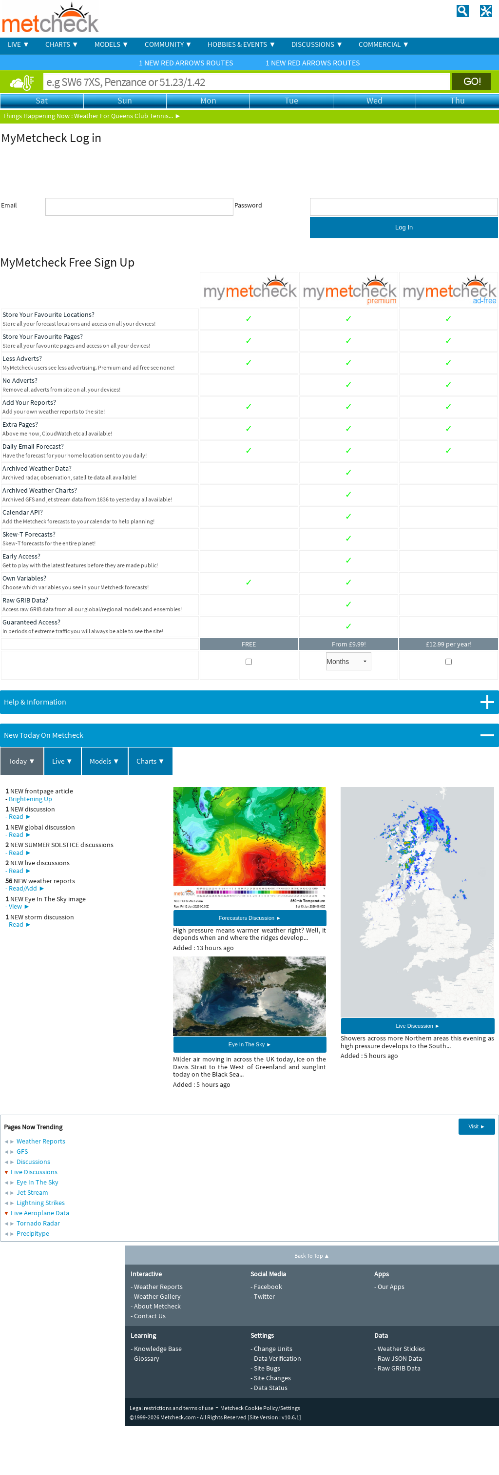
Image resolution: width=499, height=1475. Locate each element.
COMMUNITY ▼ (168, 44)
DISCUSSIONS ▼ (317, 44)
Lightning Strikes (41, 1202)
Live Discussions (34, 1171)
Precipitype (33, 1233)
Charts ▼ (150, 761)
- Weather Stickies (399, 1348)
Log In (404, 227)
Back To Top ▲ (312, 1255)
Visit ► (476, 1126)
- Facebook (266, 1286)
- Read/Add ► (25, 888)
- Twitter (262, 1296)
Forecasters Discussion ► (250, 918)
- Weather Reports (157, 1286)
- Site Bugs (265, 1368)
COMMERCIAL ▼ (384, 44)
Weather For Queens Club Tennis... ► (127, 115)
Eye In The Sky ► (250, 1044)
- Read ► (18, 816)
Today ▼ (22, 761)
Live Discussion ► (418, 1026)
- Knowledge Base (156, 1348)
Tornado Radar (38, 1223)
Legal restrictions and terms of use (171, 1408)
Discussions (33, 1161)
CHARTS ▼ (62, 44)
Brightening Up (30, 798)
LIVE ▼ (19, 44)
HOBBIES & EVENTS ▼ (242, 44)
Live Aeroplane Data (40, 1212)
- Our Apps (389, 1286)
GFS (22, 1151)
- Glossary (145, 1358)
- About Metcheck (156, 1306)
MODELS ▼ (112, 44)
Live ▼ (62, 761)
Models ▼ (105, 761)
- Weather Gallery (156, 1296)
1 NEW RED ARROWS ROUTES (187, 62)
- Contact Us (148, 1315)
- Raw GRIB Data (397, 1368)
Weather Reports (41, 1141)
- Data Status (269, 1387)
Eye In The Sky (37, 1182)
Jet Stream (32, 1192)
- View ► (17, 906)
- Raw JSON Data (398, 1358)
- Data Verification (275, 1358)
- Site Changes (270, 1377)
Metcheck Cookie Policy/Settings (260, 1408)
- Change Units (271, 1348)
